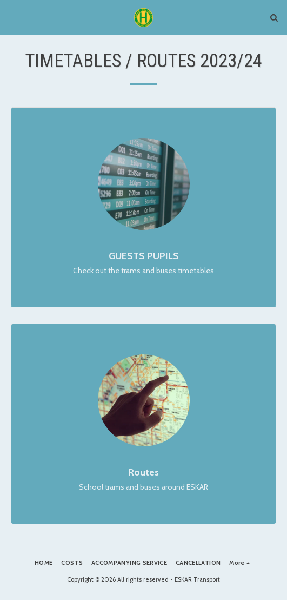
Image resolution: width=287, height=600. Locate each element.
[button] (12, 17)
